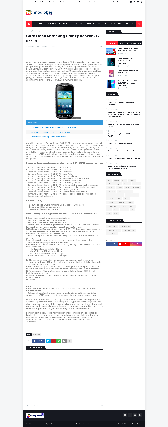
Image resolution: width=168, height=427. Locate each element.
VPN (132, 210)
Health (55, 2)
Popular (112, 43)
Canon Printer (125, 226)
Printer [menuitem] (101, 24)
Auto (49, 2)
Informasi (136, 188)
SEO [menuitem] (120, 24)
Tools (116, 210)
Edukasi (35, 2)
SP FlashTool (112, 206)
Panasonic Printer (113, 230)
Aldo (123, 180)
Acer (109, 180)
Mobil (135, 195)
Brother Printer (112, 226)
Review (130, 202)
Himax (120, 188)
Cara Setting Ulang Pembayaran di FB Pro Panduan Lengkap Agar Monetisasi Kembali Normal (124, 114)
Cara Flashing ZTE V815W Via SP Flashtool (121, 104)
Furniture (97, 2)
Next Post (98, 406)
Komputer (82, 2)
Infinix (127, 188)
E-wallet (106, 2)
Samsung (36, 31)
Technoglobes (37, 424)
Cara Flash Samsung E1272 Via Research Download (50, 132)
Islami (75, 2)
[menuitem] (29, 24)
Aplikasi (110, 184)
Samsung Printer (128, 230)
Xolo (115, 214)
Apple (118, 184)
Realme (121, 202)
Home (28, 2)
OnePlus (110, 199)
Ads (118, 2)
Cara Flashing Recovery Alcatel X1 (122, 143)
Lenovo (120, 195)
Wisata (62, 2)
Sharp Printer (112, 234)
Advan (116, 180)
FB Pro (113, 2)
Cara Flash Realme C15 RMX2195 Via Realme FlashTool (127, 83)
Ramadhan (111, 202)
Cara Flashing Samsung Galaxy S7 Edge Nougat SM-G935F (53, 127)
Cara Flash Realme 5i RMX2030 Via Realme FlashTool (127, 61)
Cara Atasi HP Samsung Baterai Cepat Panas (48, 137)
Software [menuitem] (38, 24)
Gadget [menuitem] (50, 24)
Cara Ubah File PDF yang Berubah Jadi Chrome (128, 50)
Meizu (128, 195)
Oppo (118, 199)
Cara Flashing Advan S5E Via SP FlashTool (121, 135)
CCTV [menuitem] (112, 24)
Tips (109, 210)
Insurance (111, 191)
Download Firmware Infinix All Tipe (122, 151)
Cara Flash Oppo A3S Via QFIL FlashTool (128, 72)
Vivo (109, 214)
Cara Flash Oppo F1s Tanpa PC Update (124, 158)
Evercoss (137, 184)
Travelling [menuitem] (77, 24)
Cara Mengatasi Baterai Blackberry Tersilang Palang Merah (123, 167)
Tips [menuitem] (127, 24)
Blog (123, 2)
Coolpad (127, 184)
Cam (90, 2)
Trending (124, 210)
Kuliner (42, 2)
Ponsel (126, 199)
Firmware (111, 188)
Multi (68, 2)
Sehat (132, 206)
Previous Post (32, 406)
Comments (136, 43)
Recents (124, 43)
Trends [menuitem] (89, 24)
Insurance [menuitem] (64, 24)
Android (131, 180)
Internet (120, 191)
